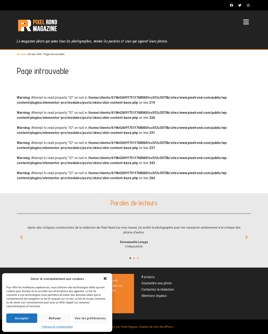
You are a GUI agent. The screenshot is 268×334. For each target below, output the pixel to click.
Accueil (21, 54)
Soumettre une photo (156, 283)
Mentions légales (154, 296)
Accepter (22, 318)
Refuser (55, 318)
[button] (105, 278)
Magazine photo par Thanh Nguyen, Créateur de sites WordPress (134, 326)
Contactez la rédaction (157, 289)
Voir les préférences (90, 318)
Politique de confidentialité (57, 326)
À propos (148, 277)
